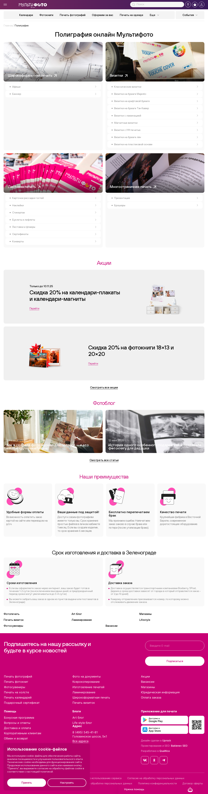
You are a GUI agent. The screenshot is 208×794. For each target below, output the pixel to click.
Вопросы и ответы (17, 723)
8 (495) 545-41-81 (85, 732)
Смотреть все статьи (104, 460)
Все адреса (80, 741)
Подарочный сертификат (22, 702)
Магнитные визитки (156, 122)
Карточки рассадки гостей (54, 198)
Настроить (67, 782)
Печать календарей (18, 697)
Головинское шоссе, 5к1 (89, 736)
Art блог (77, 613)
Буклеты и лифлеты (54, 219)
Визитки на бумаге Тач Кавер (156, 108)
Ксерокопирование (86, 681)
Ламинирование (82, 619)
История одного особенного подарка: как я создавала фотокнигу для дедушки (154, 446)
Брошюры (156, 205)
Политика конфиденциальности (157, 783)
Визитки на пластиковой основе (156, 144)
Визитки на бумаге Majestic (156, 93)
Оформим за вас (102, 15)
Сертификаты (54, 234)
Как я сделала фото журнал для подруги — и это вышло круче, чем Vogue (47, 446)
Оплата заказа (151, 697)
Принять (26, 782)
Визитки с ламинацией (156, 115)
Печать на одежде (131, 15)
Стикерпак (54, 212)
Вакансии (111, 625)
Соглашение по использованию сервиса (97, 778)
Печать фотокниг (16, 681)
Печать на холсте (16, 692)
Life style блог (82, 723)
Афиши (54, 86)
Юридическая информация (160, 692)
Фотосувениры (13, 625)
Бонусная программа (19, 717)
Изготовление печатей (88, 687)
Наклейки (54, 205)
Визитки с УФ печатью (156, 130)
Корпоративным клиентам (22, 733)
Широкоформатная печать (91, 697)
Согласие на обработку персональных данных (155, 778)
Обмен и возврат (16, 738)
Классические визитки (156, 86)
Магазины (145, 613)
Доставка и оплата (17, 728)
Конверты (54, 241)
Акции (145, 676)
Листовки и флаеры (54, 226)
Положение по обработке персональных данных (102, 783)
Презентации (156, 198)
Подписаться (174, 661)
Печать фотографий (72, 15)
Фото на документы (86, 676)
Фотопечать (11, 613)
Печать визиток (14, 619)
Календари (26, 15)
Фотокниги (46, 15)
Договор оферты (192, 783)
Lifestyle (144, 619)
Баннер (54, 93)
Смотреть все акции (104, 387)
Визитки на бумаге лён (156, 137)
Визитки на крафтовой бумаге (156, 101)
